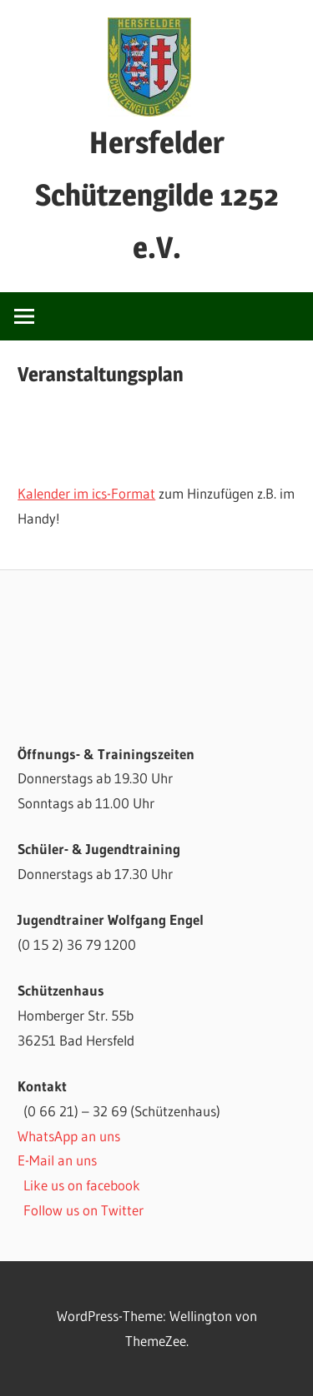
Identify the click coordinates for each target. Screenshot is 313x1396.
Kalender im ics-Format (86, 493)
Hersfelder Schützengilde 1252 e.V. (157, 195)
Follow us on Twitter (83, 1210)
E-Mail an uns (57, 1160)
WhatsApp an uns (69, 1136)
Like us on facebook (81, 1185)
